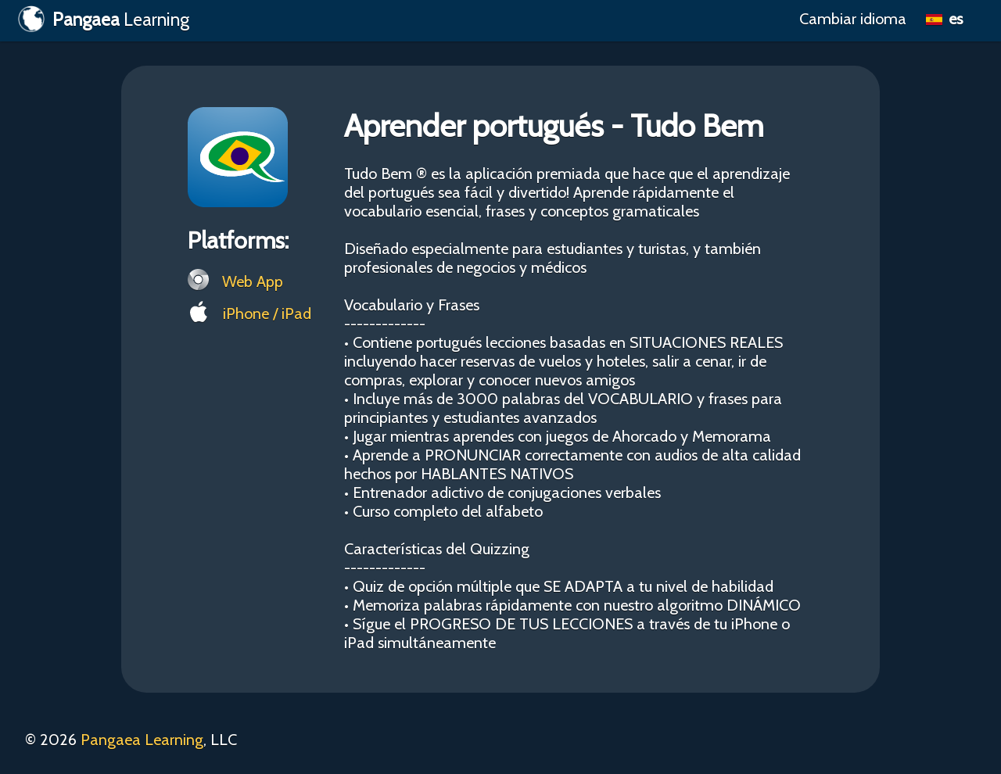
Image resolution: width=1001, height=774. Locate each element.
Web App (235, 280)
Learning (103, 18)
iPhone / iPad (249, 312)
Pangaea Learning (142, 739)
